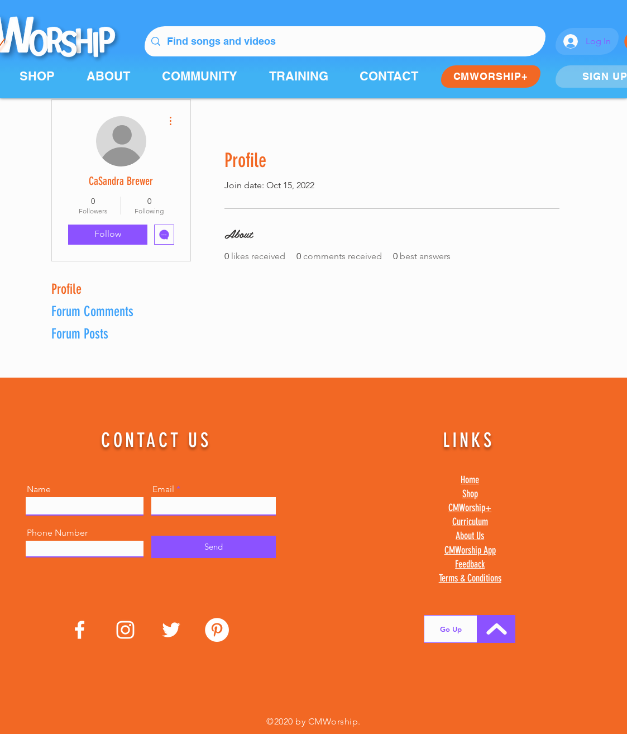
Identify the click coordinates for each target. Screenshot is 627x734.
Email (163, 489)
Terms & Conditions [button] (470, 578)
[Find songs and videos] (344, 41)
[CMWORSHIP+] (490, 76)
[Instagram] (125, 630)
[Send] (213, 547)
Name (39, 489)
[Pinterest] (217, 630)
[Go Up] (450, 629)
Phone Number (57, 532)
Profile (66, 289)
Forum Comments (92, 311)
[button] (207, 76)
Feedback (470, 564)
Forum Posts (79, 334)
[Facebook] (80, 630)
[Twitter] (171, 630)
